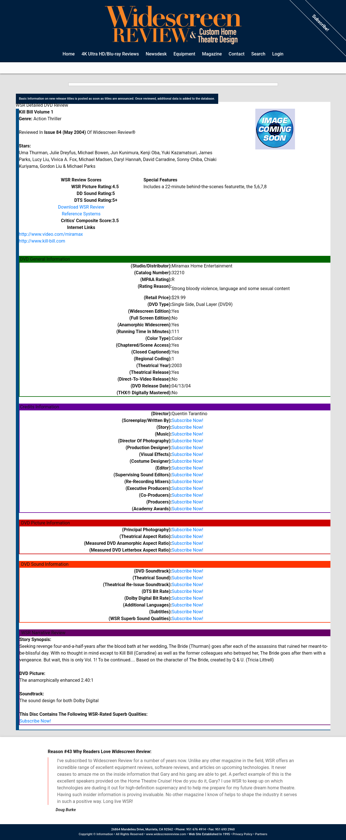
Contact (237, 54)
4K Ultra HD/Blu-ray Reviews (110, 54)
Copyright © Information (96, 834)
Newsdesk (156, 54)
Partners (261, 834)
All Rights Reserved (129, 834)
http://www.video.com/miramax (51, 234)
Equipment (184, 54)
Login (277, 54)
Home (69, 54)
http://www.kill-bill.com (42, 241)
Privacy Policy (242, 834)
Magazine (212, 54)
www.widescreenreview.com (166, 834)
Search (258, 54)
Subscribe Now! (187, 420)
